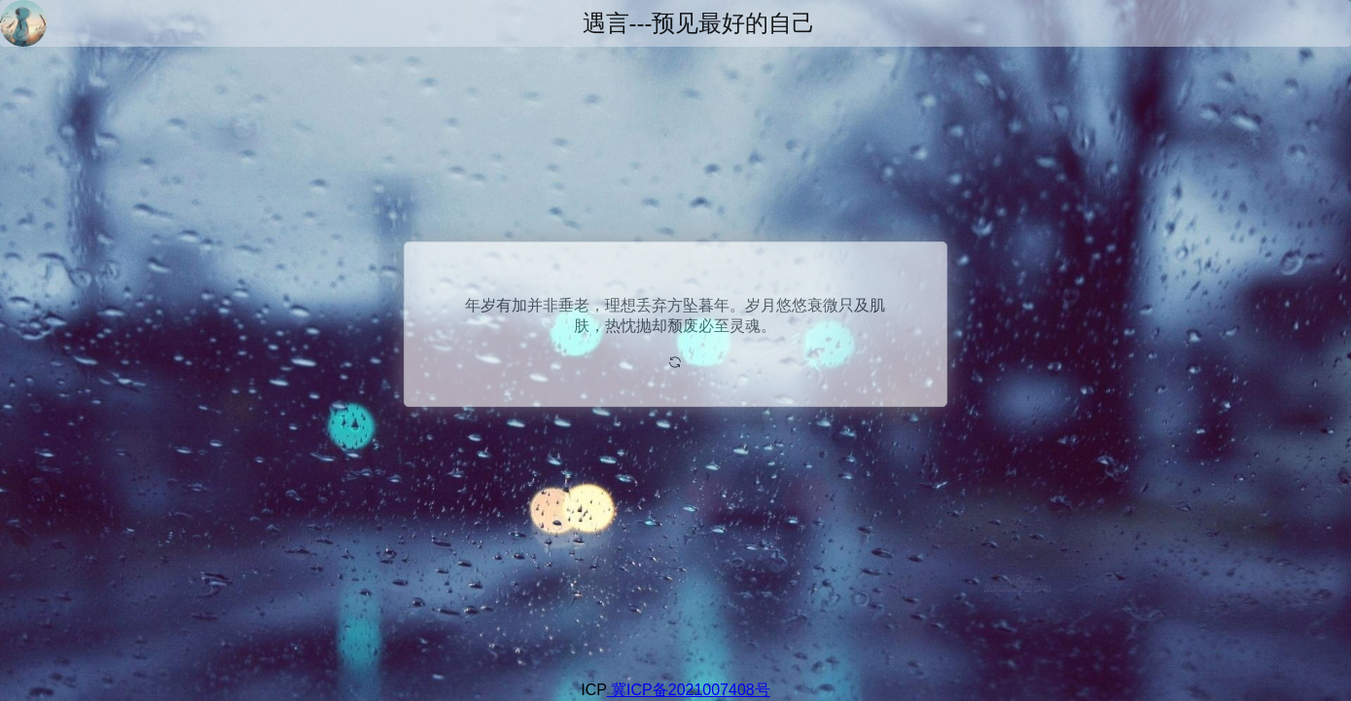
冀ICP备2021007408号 (688, 690)
